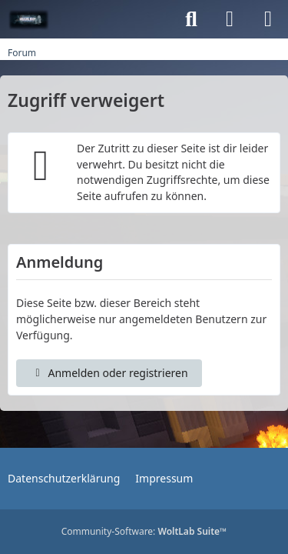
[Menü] (268, 19)
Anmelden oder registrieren (109, 372)
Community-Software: (144, 531)
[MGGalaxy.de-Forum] (29, 19)
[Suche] (191, 19)
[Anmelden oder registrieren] (229, 19)
